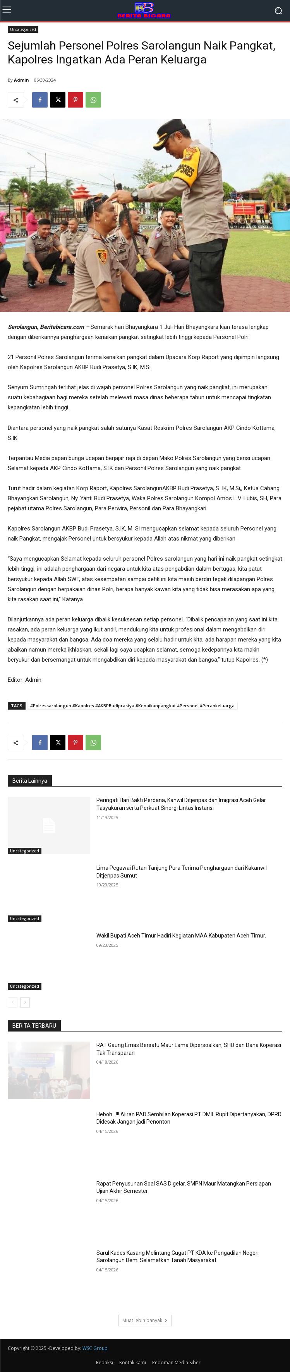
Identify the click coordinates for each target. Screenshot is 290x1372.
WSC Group (95, 1348)
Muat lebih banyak (145, 1320)
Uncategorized (23, 29)
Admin (21, 80)
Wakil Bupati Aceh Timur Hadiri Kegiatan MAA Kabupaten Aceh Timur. (181, 935)
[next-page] (25, 1002)
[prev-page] (12, 1002)
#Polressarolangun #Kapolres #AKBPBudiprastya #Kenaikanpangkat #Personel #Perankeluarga (132, 705)
